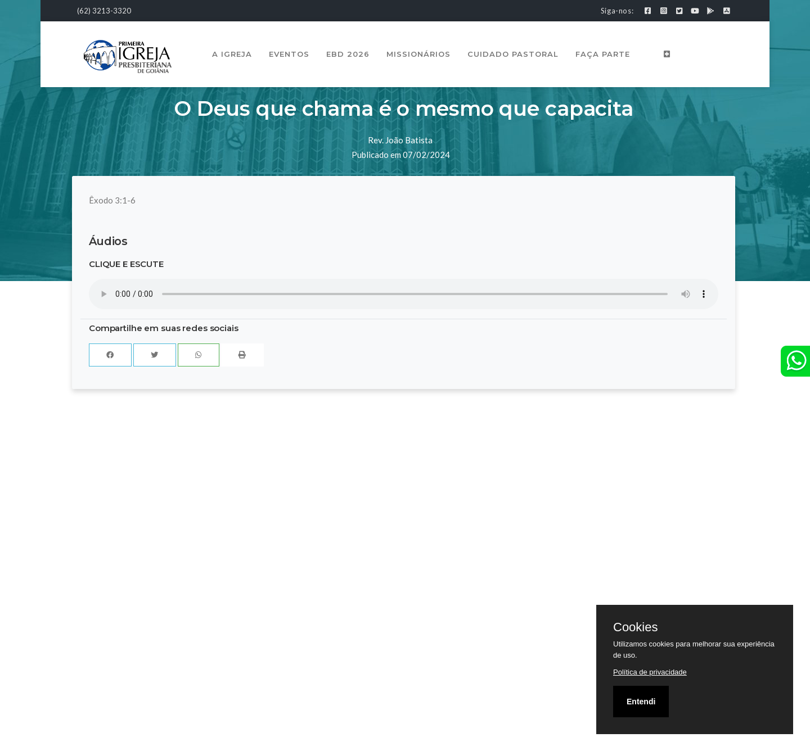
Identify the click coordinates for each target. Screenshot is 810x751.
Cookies (635, 627)
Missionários (418, 53)
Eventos (289, 53)
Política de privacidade (650, 672)
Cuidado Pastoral (513, 53)
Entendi (641, 701)
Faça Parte (602, 53)
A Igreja (232, 53)
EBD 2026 (348, 53)
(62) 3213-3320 (104, 10)
